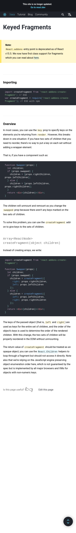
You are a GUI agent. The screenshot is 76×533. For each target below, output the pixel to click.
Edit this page (45, 389)
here (36, 57)
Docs (12, 14)
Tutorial (21, 14)
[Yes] (27, 389)
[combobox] (62, 15)
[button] (68, 521)
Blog (30, 14)
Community (41, 14)
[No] (31, 389)
